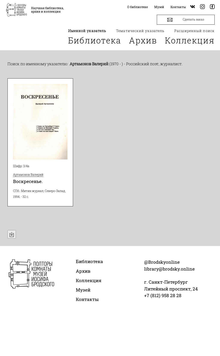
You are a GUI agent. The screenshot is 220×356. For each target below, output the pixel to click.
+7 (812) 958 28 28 (162, 295)
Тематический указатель (140, 30)
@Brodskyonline (162, 262)
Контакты (87, 299)
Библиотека (94, 40)
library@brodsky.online (169, 269)
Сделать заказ (185, 19)
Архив (143, 40)
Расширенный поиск (194, 30)
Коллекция (190, 40)
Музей (83, 290)
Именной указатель (87, 30)
